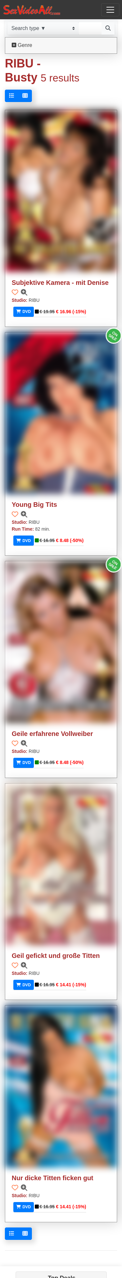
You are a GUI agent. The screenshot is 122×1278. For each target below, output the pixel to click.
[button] (15, 292)
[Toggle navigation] (110, 9)
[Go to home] (32, 9)
